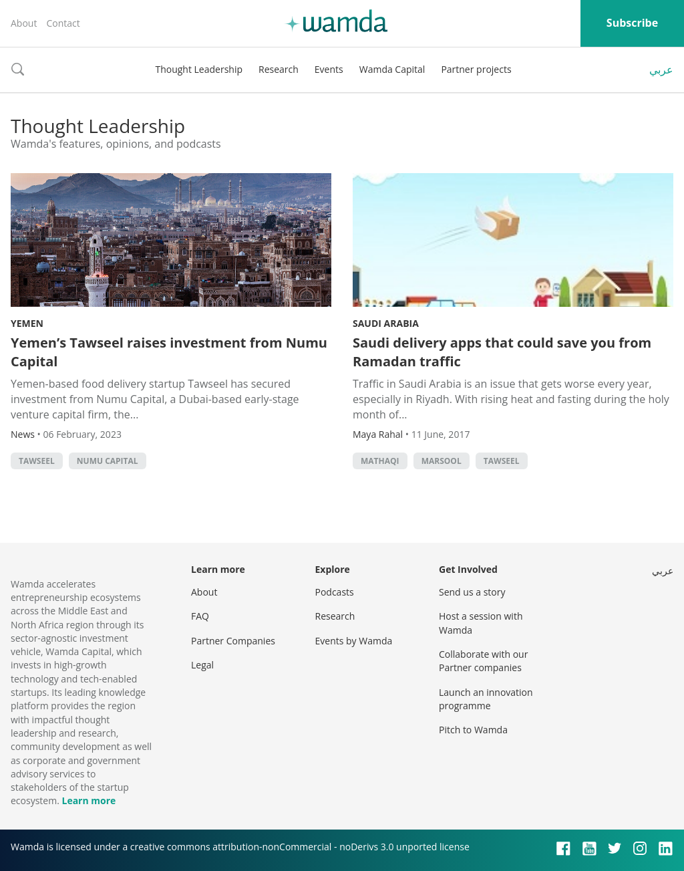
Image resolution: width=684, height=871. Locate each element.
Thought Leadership (198, 69)
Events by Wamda (354, 640)
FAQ (200, 616)
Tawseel (37, 461)
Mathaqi (380, 461)
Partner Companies (233, 640)
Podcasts (334, 592)
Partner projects (476, 69)
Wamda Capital (392, 69)
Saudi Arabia (386, 323)
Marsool (441, 461)
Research (279, 69)
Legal (202, 664)
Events (329, 69)
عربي (661, 69)
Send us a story (472, 592)
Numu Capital (107, 461)
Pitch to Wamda (473, 729)
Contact (62, 23)
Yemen (27, 323)
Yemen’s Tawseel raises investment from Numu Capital (169, 352)
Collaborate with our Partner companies (483, 661)
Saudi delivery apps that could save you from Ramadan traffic (502, 352)
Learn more (88, 800)
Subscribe (632, 22)
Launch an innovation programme (486, 699)
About (24, 23)
